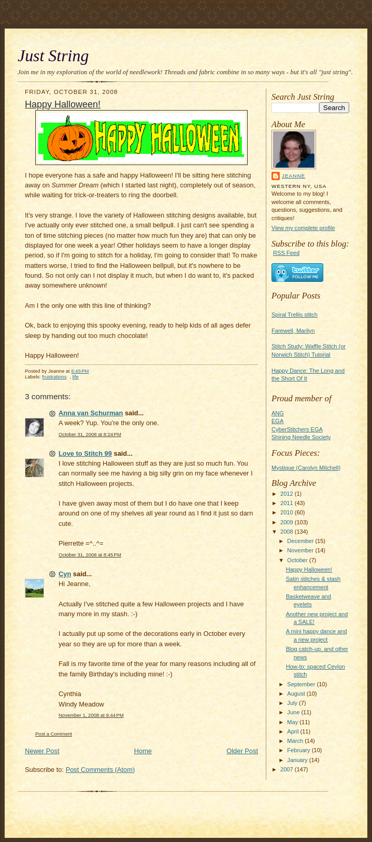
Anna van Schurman (91, 413)
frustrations (54, 376)
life (76, 376)
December (301, 541)
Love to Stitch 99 (85, 453)
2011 (287, 503)
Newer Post (42, 751)
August (296, 693)
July (293, 703)
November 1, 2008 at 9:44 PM (91, 715)
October (298, 560)
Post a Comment (53, 734)
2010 (287, 512)
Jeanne (293, 176)
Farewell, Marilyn (292, 331)
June (294, 712)
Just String (53, 56)
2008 (287, 531)
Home (143, 751)
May (293, 722)
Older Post (242, 751)
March (296, 741)
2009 (287, 522)
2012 (287, 494)
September (302, 684)
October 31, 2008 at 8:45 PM (90, 555)
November (301, 550)
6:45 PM (80, 371)
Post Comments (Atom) (100, 769)
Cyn (65, 574)
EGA (277, 421)
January (298, 760)
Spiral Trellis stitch (294, 314)
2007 (287, 769)
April (293, 731)
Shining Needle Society (301, 437)
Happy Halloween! (309, 569)
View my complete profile (303, 228)
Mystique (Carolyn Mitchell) (305, 468)
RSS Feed (286, 253)
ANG (277, 413)
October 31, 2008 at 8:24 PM (90, 434)
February (299, 750)
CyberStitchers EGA (297, 429)
